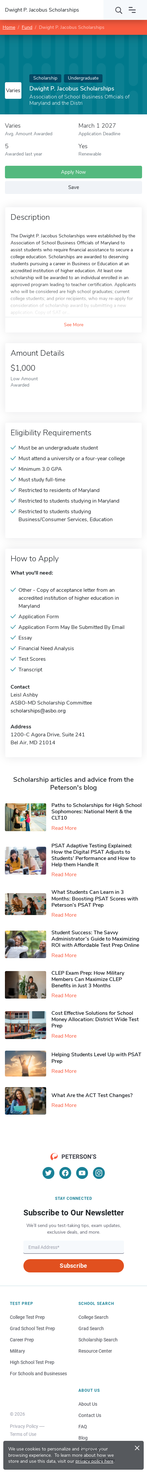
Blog (83, 1438)
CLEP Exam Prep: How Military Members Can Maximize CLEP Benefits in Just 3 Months (87, 979)
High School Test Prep (32, 1362)
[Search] (119, 10)
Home (9, 27)
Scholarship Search (98, 1339)
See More (73, 325)
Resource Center (95, 1351)
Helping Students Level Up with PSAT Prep (96, 1058)
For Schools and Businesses (38, 1373)
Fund (27, 27)
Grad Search (91, 1328)
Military (17, 1351)
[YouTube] (82, 1173)
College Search (93, 1317)
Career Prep (22, 1339)
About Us (87, 1404)
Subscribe (73, 1265)
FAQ (82, 1426)
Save (73, 187)
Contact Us (89, 1415)
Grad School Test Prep (32, 1328)
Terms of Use (23, 1434)
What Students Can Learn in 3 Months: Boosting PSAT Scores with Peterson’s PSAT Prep (94, 898)
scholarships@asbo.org (38, 710)
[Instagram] (99, 1173)
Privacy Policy (24, 1426)
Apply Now (73, 172)
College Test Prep (27, 1317)
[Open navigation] (132, 10)
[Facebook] (65, 1173)
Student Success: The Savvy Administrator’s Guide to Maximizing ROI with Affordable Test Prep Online (95, 939)
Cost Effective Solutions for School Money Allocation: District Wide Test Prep (95, 1019)
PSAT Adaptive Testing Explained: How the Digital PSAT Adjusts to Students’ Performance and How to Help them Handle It (93, 855)
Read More (63, 828)
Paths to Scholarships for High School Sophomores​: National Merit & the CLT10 (96, 812)
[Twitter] (48, 1173)
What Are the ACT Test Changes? (91, 1095)
